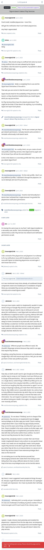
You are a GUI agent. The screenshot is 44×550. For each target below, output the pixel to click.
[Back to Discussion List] (2, 2)
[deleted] (7, 346)
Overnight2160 (9, 45)
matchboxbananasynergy (12, 130)
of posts (22, 2)
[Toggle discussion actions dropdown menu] (42, 2)
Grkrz (5, 62)
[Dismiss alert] (9, 546)
